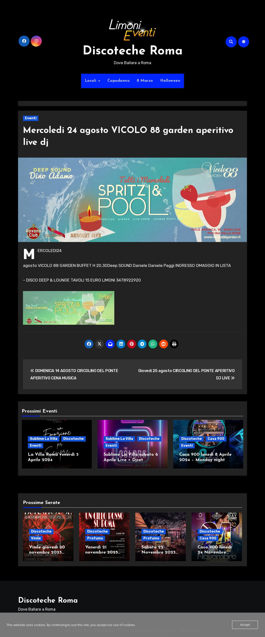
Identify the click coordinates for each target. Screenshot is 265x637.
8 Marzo (145, 81)
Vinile (36, 537)
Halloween (170, 81)
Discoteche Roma (133, 51)
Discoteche (73, 439)
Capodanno (118, 81)
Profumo (95, 537)
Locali (91, 81)
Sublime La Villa (43, 439)
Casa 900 (216, 439)
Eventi (30, 118)
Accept (245, 625)
